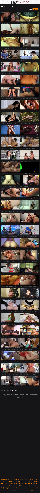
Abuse (28, 490)
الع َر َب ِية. (27, 481)
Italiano (36, 483)
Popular (35, 9)
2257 (32, 490)
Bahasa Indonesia (14, 485)
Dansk (4, 481)
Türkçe (22, 485)
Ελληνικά (20, 488)
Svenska (18, 483)
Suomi (37, 479)
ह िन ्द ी (14, 488)
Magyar (21, 481)
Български (5, 485)
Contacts (24, 490)
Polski (7, 483)
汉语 (26, 485)
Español (30, 483)
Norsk (15, 479)
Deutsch (32, 479)
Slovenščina (35, 488)
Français (10, 481)
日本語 (3, 488)
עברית (2, 483)
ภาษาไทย (20, 479)
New (30, 9)
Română (12, 483)
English (8, 488)
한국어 (26, 479)
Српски (10, 479)
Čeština (16, 481)
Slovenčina (4, 479)
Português (34, 481)
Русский (24, 483)
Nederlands (28, 488)
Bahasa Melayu (33, 485)
